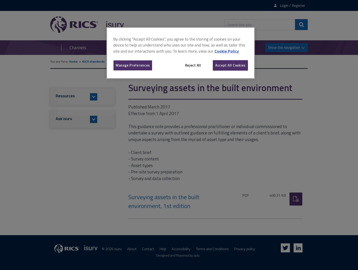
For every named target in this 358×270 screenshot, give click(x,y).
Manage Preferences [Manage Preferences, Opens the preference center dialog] (133, 65)
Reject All (193, 65)
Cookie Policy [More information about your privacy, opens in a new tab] (227, 51)
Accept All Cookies (230, 65)
